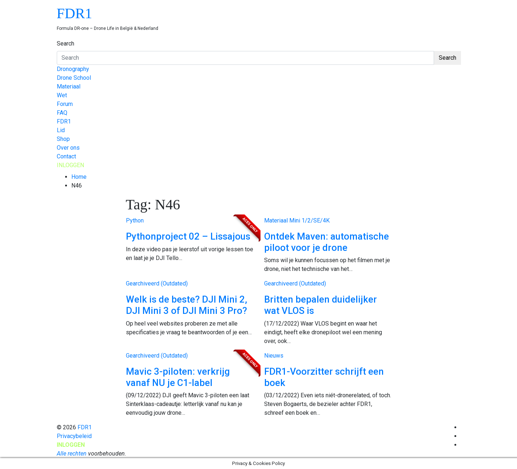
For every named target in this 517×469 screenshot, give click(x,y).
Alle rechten (72, 453)
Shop (63, 138)
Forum (65, 103)
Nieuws (273, 355)
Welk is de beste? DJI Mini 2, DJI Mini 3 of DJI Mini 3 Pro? (186, 305)
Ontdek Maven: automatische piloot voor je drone (326, 242)
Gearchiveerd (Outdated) (157, 283)
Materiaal (68, 86)
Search (65, 43)
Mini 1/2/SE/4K (309, 220)
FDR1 (74, 13)
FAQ (62, 112)
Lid (61, 130)
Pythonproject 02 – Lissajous (188, 236)
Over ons (68, 147)
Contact (66, 156)
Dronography (73, 69)
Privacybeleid (74, 436)
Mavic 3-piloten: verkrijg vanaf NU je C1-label (178, 377)
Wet (62, 95)
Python (135, 220)
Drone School (74, 77)
